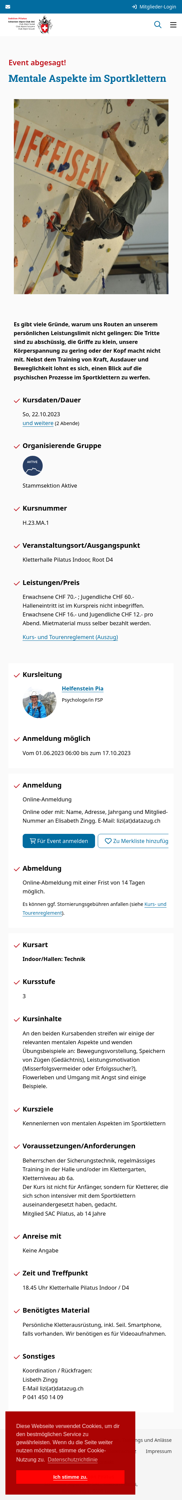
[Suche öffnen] (157, 25)
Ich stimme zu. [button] (70, 1477)
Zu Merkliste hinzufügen (140, 841)
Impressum (159, 1451)
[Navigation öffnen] (173, 25)
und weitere (38, 423)
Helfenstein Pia (83, 688)
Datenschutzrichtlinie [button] (73, 1459)
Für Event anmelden (59, 841)
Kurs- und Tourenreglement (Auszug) (70, 637)
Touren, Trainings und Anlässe (138, 1440)
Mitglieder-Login (154, 6)
